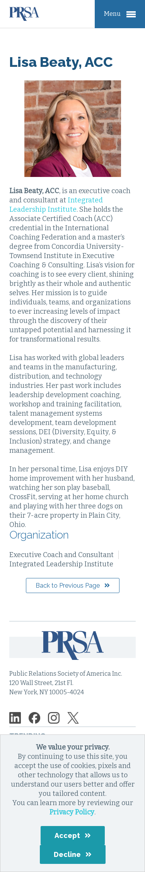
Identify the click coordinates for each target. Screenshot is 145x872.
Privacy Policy (71, 812)
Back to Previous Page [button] (68, 585)
